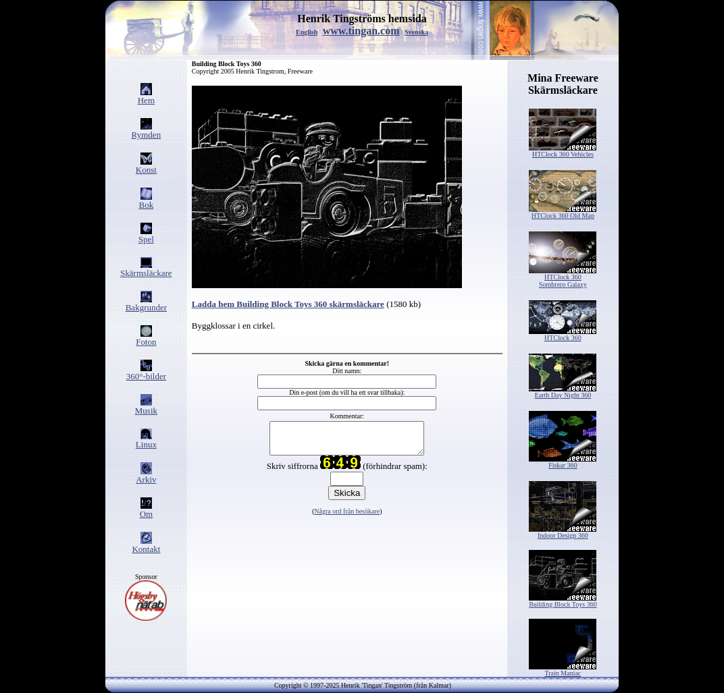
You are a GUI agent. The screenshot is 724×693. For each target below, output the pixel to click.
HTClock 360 (562, 334)
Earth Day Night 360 (562, 392)
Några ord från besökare (347, 517)
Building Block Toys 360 (563, 601)
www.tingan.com (361, 30)
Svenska (416, 32)
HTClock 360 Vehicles (562, 151)
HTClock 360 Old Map (562, 212)
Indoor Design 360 (562, 532)
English (306, 32)
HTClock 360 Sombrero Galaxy (562, 277)
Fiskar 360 (562, 462)
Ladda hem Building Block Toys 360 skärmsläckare (288, 304)
